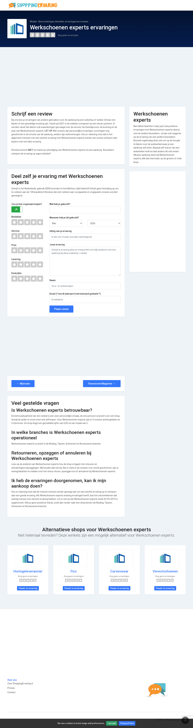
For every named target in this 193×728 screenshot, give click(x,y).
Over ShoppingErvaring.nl (20, 683)
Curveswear (119, 571)
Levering (16, 259)
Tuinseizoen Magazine (102, 383)
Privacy (11, 688)
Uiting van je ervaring (60, 231)
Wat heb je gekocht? (59, 204)
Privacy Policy (127, 723)
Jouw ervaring (57, 244)
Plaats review (61, 309)
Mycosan (23, 383)
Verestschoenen (165, 571)
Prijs (13, 245)
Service (15, 231)
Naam (52, 280)
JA (16, 209)
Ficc (73, 571)
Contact (11, 692)
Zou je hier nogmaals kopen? (26, 204)
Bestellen (16, 217)
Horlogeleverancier (28, 571)
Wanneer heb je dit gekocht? (64, 217)
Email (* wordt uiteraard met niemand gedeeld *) (75, 293)
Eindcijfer (16, 273)
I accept (112, 723)
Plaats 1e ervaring (28, 588)
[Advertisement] (96, 74)
